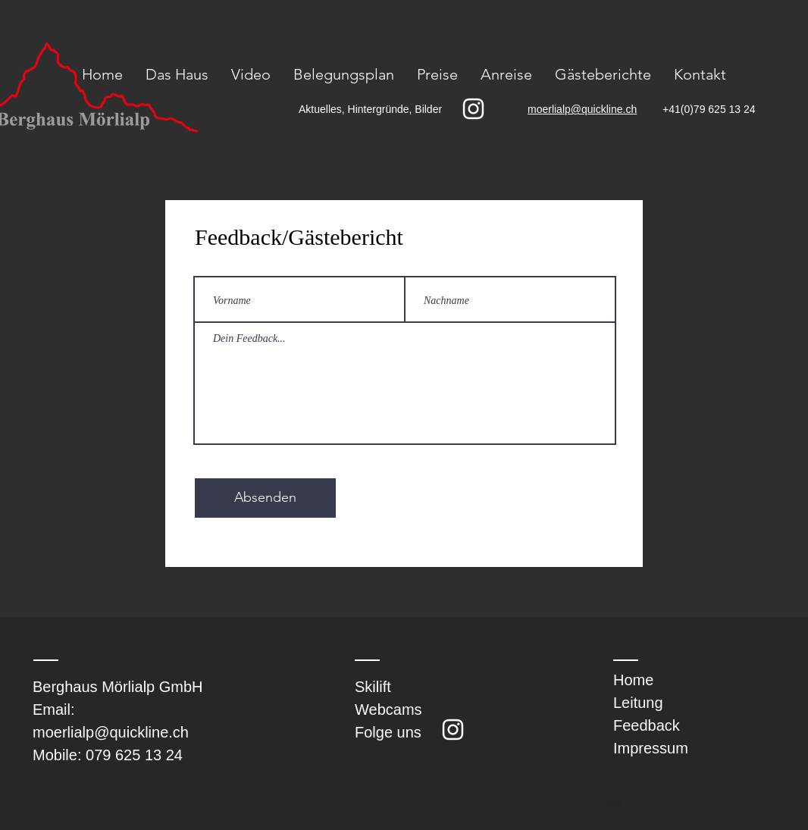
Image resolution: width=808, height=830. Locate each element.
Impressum (650, 748)
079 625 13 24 (134, 755)
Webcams (388, 709)
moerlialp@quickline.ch (111, 732)
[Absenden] (265, 498)
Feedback (646, 725)
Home (633, 680)
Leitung (638, 702)
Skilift (373, 686)
